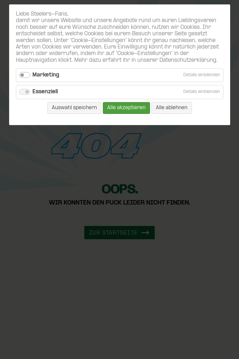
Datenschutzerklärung (187, 60)
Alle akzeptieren (126, 108)
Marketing (45, 75)
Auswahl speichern (74, 108)
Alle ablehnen (171, 108)
